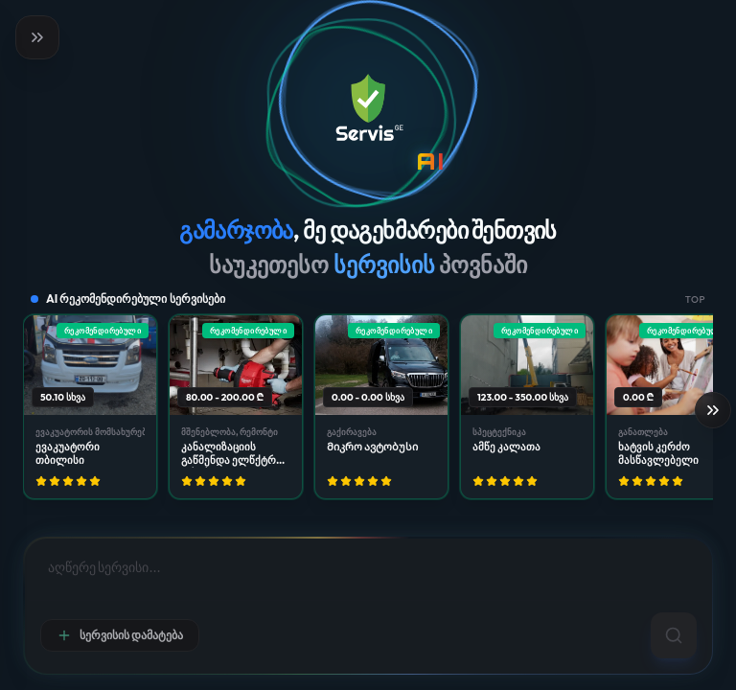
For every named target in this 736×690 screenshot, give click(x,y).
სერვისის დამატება (120, 635)
